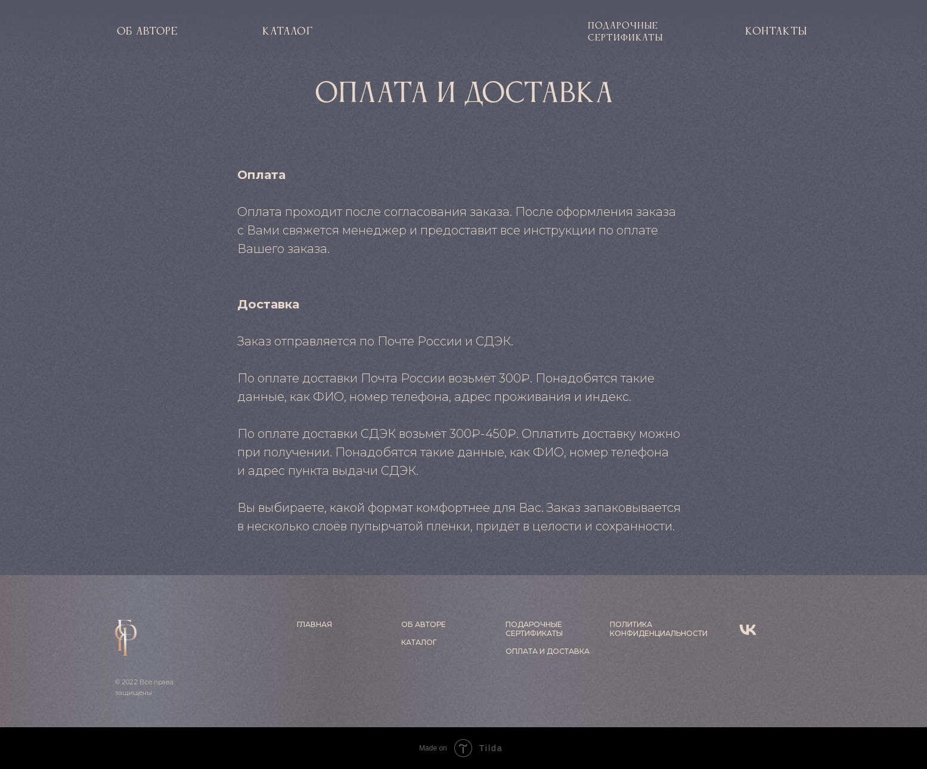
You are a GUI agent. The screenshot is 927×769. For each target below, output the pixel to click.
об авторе (147, 31)
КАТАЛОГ (287, 31)
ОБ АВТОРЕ (423, 624)
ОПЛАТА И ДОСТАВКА (548, 651)
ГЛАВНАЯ (314, 624)
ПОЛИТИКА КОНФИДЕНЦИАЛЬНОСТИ (659, 629)
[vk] (748, 630)
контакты (776, 31)
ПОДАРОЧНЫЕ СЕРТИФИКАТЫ (534, 629)
